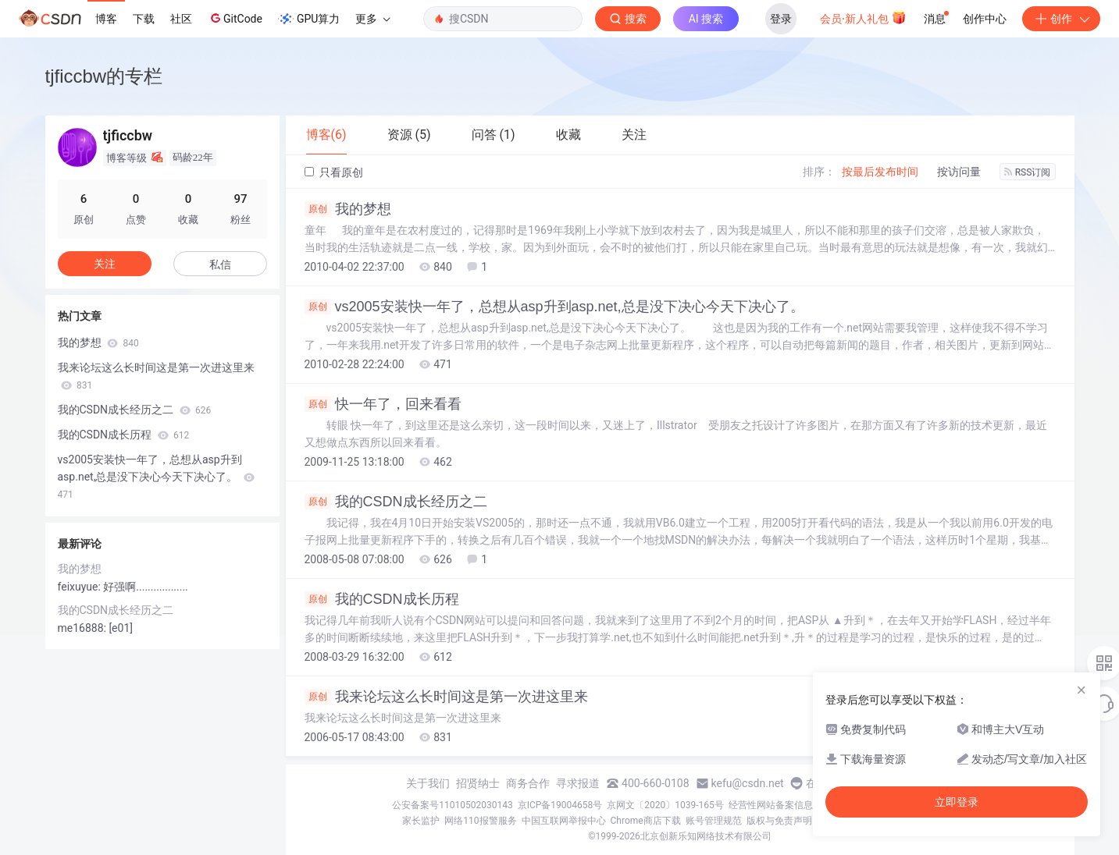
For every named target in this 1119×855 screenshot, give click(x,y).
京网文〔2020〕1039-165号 (665, 805)
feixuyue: (81, 586)
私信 (220, 264)
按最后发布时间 (880, 171)
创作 (1061, 18)
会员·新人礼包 (863, 17)
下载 (144, 18)
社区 (181, 18)
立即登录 (956, 802)
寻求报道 (578, 783)
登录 (781, 18)
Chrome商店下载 (646, 820)
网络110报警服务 (480, 820)
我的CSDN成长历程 (382, 599)
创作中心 (985, 18)
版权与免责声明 (779, 820)
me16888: (83, 628)
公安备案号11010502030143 (452, 805)
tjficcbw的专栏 (104, 76)
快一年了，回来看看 (383, 404)
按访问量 (959, 171)
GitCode (235, 18)
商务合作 (528, 783)
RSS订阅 (1027, 172)
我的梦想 (348, 209)
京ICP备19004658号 (560, 805)
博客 (106, 18)
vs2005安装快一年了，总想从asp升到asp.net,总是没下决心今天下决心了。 (554, 306)
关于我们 (428, 783)
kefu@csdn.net (747, 783)
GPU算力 (309, 19)
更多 (372, 18)
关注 (105, 263)
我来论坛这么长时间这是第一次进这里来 (446, 696)
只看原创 (334, 172)
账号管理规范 (714, 820)
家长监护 (421, 820)
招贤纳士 (478, 783)
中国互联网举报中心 (564, 820)
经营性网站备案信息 (771, 805)
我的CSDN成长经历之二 (396, 501)
